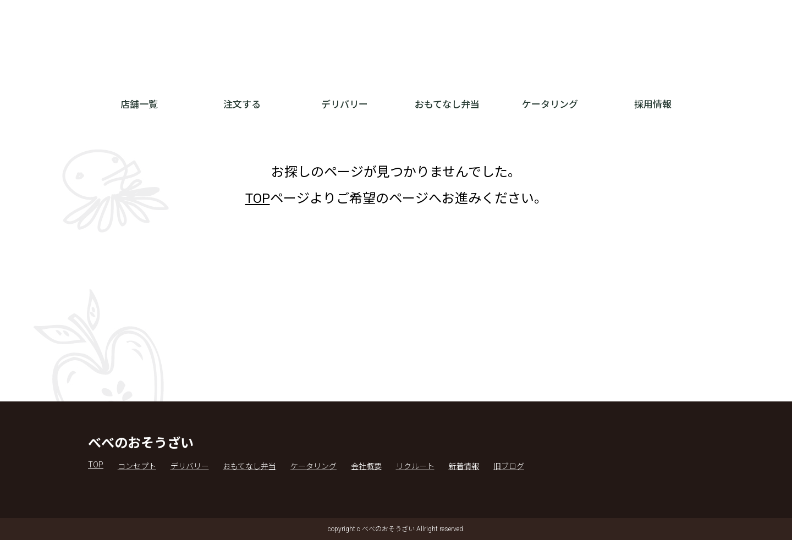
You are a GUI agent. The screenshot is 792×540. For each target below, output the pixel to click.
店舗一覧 (139, 104)
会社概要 (366, 466)
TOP (257, 198)
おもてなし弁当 (447, 104)
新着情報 (463, 466)
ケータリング (550, 104)
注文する (242, 104)
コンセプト (137, 466)
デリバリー (344, 104)
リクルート (415, 466)
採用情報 (653, 104)
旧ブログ (508, 466)
